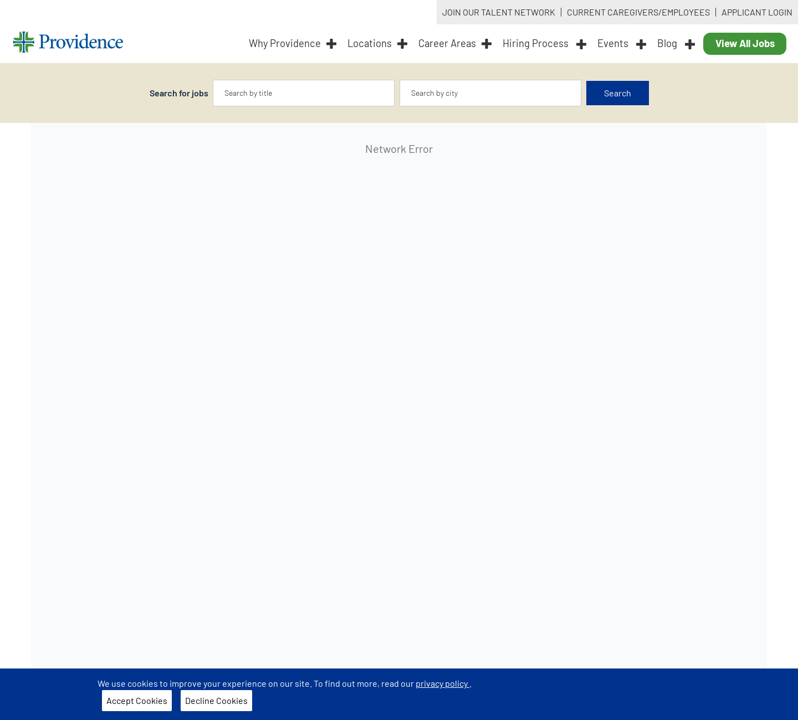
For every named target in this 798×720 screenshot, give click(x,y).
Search (617, 93)
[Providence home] (68, 43)
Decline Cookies (216, 700)
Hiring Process (544, 43)
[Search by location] (490, 93)
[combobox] (304, 93)
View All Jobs (745, 43)
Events (621, 43)
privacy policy (442, 683)
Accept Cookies (136, 700)
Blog (676, 43)
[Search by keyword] (304, 93)
